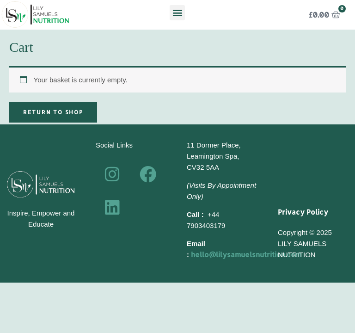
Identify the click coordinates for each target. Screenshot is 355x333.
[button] (177, 12)
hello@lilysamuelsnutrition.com (246, 254)
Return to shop (53, 112)
